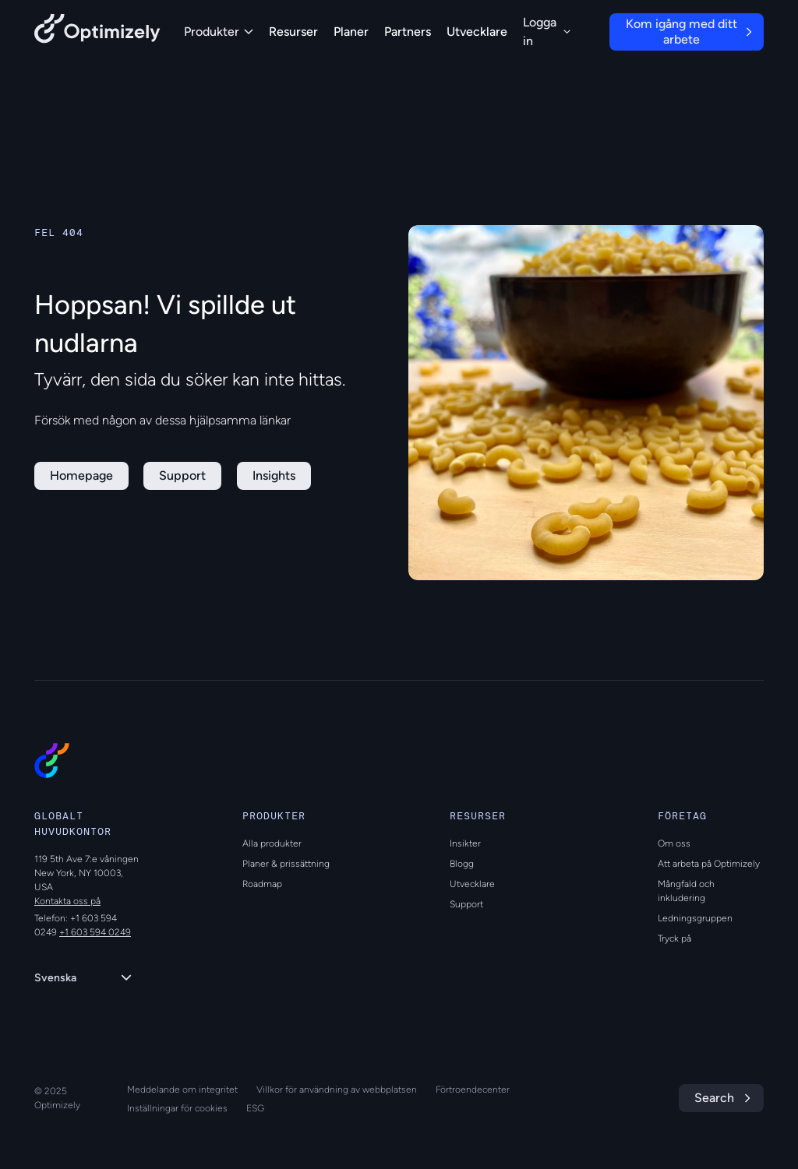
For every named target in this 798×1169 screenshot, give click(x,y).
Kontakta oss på (67, 901)
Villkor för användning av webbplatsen (336, 1089)
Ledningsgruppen (695, 918)
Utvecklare (477, 31)
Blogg (462, 863)
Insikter (465, 843)
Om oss (674, 843)
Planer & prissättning (286, 863)
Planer (351, 31)
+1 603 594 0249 (95, 932)
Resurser (293, 31)
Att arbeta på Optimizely (709, 863)
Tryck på (674, 938)
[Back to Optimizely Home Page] (97, 31)
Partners (407, 31)
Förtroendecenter (473, 1089)
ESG (255, 1108)
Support (466, 904)
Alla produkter (272, 843)
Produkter (218, 31)
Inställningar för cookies (177, 1108)
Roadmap (262, 884)
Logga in (546, 31)
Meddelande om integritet (182, 1089)
